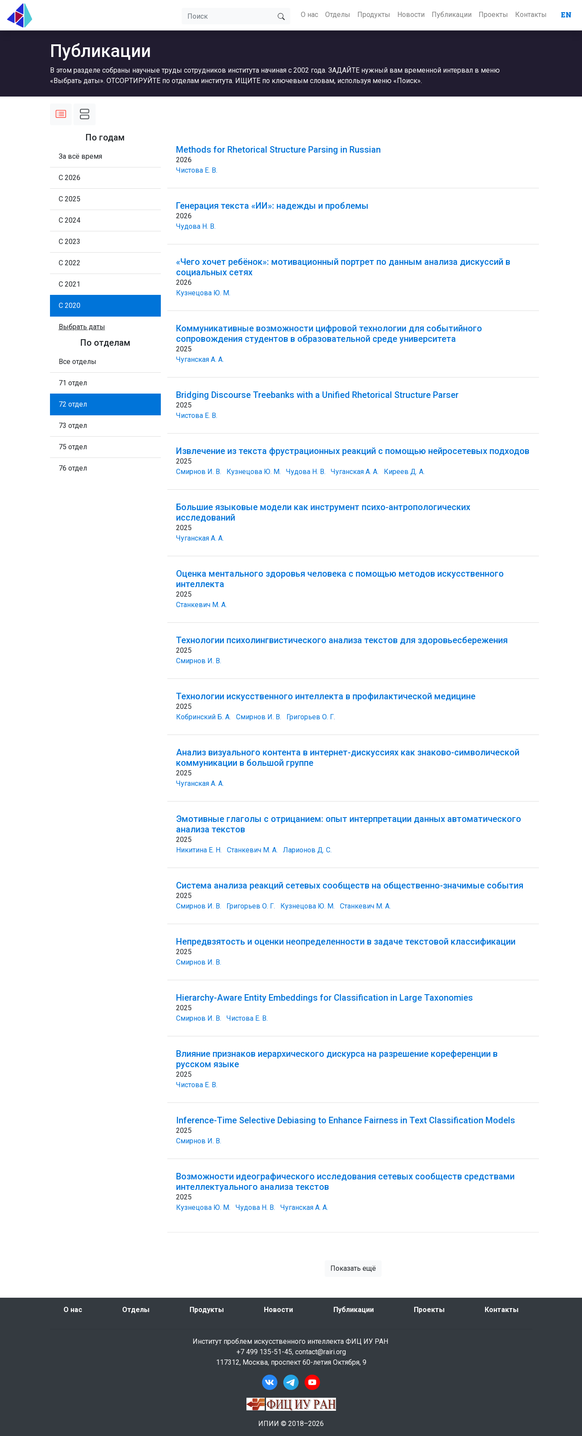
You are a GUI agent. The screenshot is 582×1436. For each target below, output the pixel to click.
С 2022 (69, 263)
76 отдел (73, 468)
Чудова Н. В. (196, 226)
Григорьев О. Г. (310, 717)
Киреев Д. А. (404, 472)
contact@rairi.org (320, 1352)
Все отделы (77, 361)
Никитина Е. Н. (199, 850)
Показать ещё (353, 1268)
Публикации (452, 14)
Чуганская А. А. (200, 359)
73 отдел (73, 425)
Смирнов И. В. (198, 472)
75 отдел (73, 447)
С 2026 (69, 178)
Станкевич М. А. (201, 605)
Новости (411, 14)
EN (566, 14)
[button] (82, 327)
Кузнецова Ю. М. (203, 293)
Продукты (373, 14)
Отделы (337, 14)
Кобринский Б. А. (203, 717)
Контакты (531, 14)
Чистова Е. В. (196, 170)
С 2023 (69, 241)
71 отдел (73, 383)
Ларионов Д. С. (307, 850)
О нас (309, 14)
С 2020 (69, 305)
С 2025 (69, 199)
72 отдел (73, 404)
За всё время (80, 156)
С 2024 (69, 220)
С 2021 (69, 284)
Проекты (493, 14)
